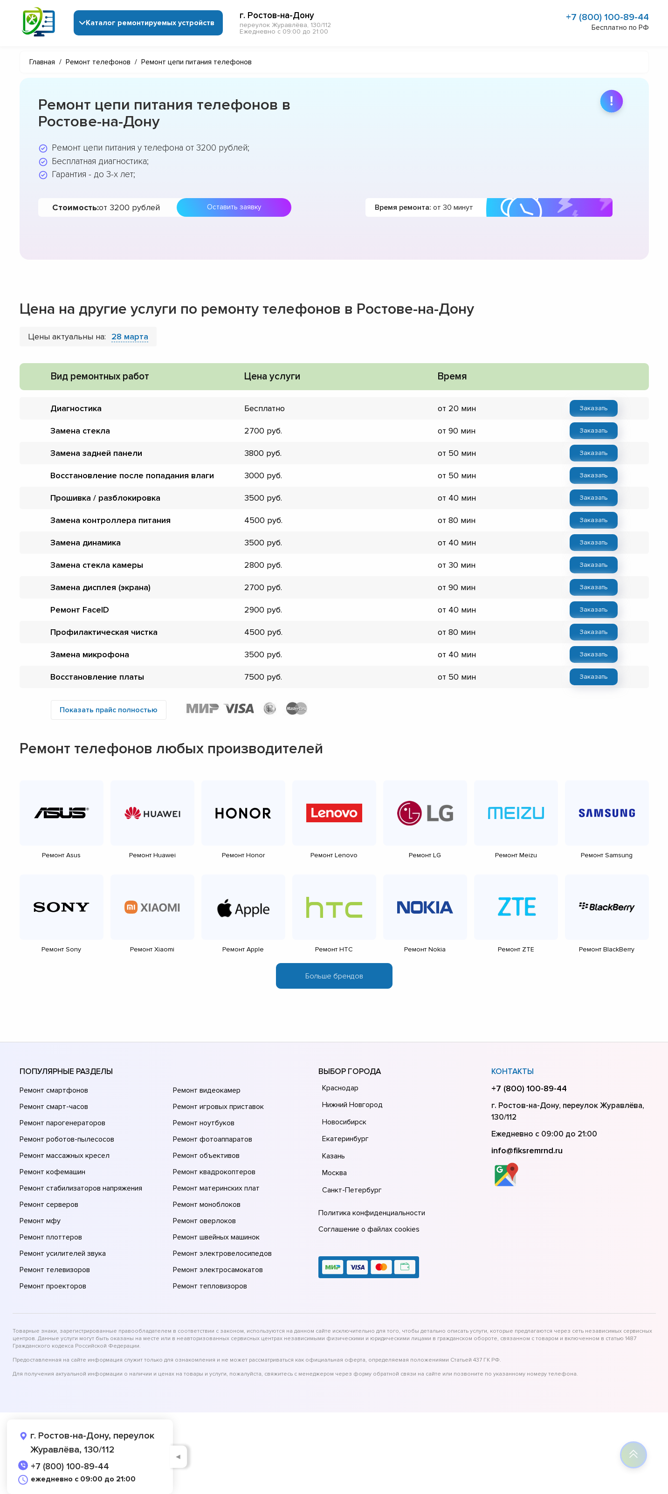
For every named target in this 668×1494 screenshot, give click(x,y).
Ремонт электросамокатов (218, 1269)
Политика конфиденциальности (371, 1213)
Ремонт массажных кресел (65, 1155)
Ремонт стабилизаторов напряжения (81, 1188)
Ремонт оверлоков (204, 1220)
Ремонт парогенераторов (62, 1123)
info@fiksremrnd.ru (527, 1150)
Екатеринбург (345, 1138)
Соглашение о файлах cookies (369, 1229)
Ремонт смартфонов (54, 1090)
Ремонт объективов (206, 1155)
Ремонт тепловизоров (210, 1286)
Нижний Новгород (352, 1104)
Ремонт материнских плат (216, 1188)
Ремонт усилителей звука (63, 1253)
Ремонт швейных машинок (216, 1237)
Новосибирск (344, 1122)
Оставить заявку (234, 207)
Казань (333, 1156)
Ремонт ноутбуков (203, 1123)
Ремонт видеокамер (207, 1090)
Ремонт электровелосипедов (222, 1253)
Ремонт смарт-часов (54, 1106)
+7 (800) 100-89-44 (607, 17)
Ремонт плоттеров (51, 1237)
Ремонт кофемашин (52, 1172)
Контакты (512, 1071)
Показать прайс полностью (109, 710)
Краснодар (340, 1088)
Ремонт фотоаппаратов (212, 1139)
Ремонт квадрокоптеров (214, 1172)
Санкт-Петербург (352, 1190)
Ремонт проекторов (53, 1286)
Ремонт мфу (40, 1220)
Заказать (593, 408)
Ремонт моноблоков (207, 1204)
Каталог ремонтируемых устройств (150, 23)
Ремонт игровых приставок (218, 1106)
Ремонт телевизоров (55, 1269)
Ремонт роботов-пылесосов (67, 1139)
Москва (334, 1172)
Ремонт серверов (49, 1204)
